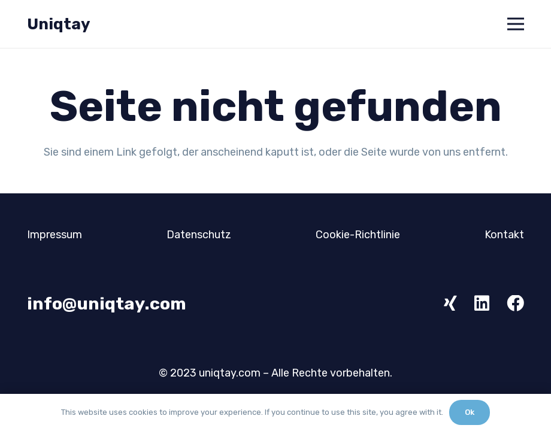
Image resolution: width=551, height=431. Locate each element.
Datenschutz (198, 234)
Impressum (54, 234)
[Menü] (516, 24)
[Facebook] (515, 303)
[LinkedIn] (481, 303)
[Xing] (450, 303)
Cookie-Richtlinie (358, 234)
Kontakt (504, 234)
